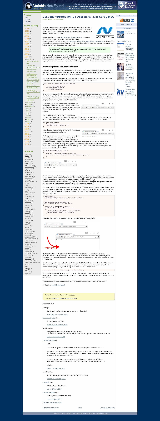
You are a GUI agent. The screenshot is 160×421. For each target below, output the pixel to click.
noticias (27, 229)
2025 (27, 31)
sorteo (27, 248)
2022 (27, 39)
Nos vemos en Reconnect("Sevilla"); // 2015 (33, 92)
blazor (27, 174)
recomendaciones (30, 238)
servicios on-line (29, 242)
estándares (28, 202)
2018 (27, 49)
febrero (28, 119)
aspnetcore (28, 165)
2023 (27, 36)
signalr (27, 244)
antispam (27, 161)
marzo (28, 117)
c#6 (26, 185)
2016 (27, 54)
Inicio (99, 4)
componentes (29, 187)
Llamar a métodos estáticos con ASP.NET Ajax (130, 47)
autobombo (28, 172)
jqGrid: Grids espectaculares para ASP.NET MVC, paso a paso (130, 57)
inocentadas (28, 215)
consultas (27, 189)
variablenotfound (30, 260)
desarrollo (28, 196)
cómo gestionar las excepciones (71, 37)
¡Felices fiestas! (31, 71)
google (27, 207)
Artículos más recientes (51, 414)
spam (26, 249)
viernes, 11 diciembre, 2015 (56, 385)
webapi (27, 272)
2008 (27, 139)
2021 (27, 41)
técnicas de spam (30, 253)
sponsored (28, 251)
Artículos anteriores (107, 414)
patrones (27, 233)
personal (27, 235)
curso (26, 194)
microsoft (27, 220)
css (26, 191)
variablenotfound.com (31, 262)
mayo (28, 113)
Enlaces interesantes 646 (131, 33)
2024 (27, 33)
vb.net (27, 264)
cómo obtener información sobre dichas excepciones (85, 41)
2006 (27, 144)
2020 (27, 44)
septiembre (30, 106)
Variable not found (58, 291)
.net (26, 154)
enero (28, 121)
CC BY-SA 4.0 (103, 419)
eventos (27, 203)
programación (29, 237)
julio (27, 108)
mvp (26, 224)
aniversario (28, 159)
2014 (27, 124)
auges (26, 170)
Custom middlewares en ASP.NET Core (33, 87)
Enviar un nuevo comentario (52, 409)
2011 (27, 131)
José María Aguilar (49, 324)
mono (26, 222)
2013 (27, 126)
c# (25, 183)
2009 (27, 136)
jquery (27, 218)
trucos (27, 257)
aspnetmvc (28, 169)
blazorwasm (28, 178)
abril (27, 115)
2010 (27, 134)
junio (28, 111)
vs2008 (27, 268)
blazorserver (28, 176)
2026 (27, 28)
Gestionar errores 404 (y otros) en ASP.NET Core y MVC (33, 98)
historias (27, 211)
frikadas (27, 205)
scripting (27, 240)
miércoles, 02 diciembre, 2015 (57, 321)
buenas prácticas (29, 181)
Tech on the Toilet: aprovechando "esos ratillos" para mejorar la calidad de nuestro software (130, 79)
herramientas (29, 209)
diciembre (29, 59)
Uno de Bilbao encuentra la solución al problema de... (33, 67)
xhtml (26, 273)
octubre (28, 104)
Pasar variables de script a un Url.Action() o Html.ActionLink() (131, 93)
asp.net (27, 163)
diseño (27, 198)
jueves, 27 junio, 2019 (54, 395)
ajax (26, 157)
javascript (27, 216)
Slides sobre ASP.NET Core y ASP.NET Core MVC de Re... (33, 81)
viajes (26, 266)
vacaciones (28, 259)
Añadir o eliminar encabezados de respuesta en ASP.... (32, 75)
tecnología (28, 255)
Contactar (112, 4)
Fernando (46, 388)
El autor (104, 4)
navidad (27, 226)
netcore (27, 227)
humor (27, 213)
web (26, 270)
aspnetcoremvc (29, 167)
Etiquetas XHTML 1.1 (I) (124, 41)
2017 (27, 51)
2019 (27, 46)
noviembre (29, 102)
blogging (27, 180)
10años (27, 156)
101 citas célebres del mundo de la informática (129, 67)
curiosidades (28, 192)
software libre (29, 246)
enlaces (27, 200)
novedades (28, 231)
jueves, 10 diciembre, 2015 (56, 343)
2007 (27, 142)
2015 (27, 57)
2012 (27, 129)
